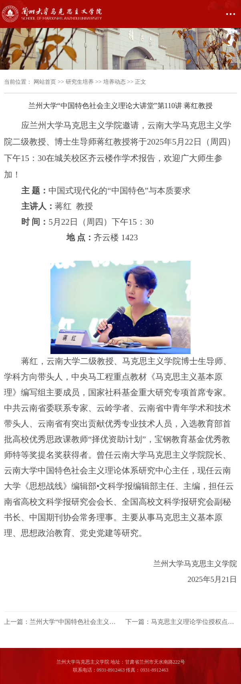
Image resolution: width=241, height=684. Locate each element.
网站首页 (45, 82)
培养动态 (114, 82)
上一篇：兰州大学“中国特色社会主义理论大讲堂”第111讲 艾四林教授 (60, 621)
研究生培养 (80, 82)
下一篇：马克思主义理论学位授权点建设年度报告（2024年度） (181, 621)
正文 (140, 82)
